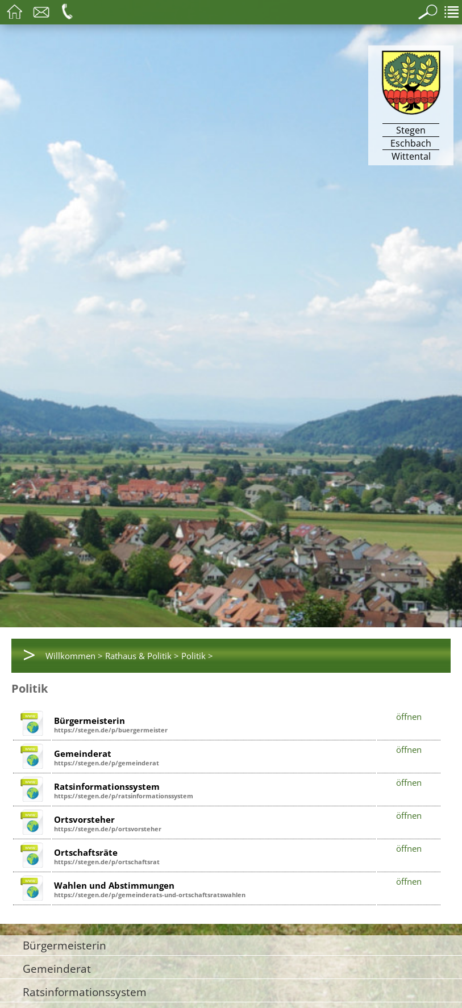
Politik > (197, 655)
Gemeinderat (57, 968)
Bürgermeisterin (64, 945)
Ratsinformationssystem (85, 992)
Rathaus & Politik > (142, 655)
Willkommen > (74, 655)
